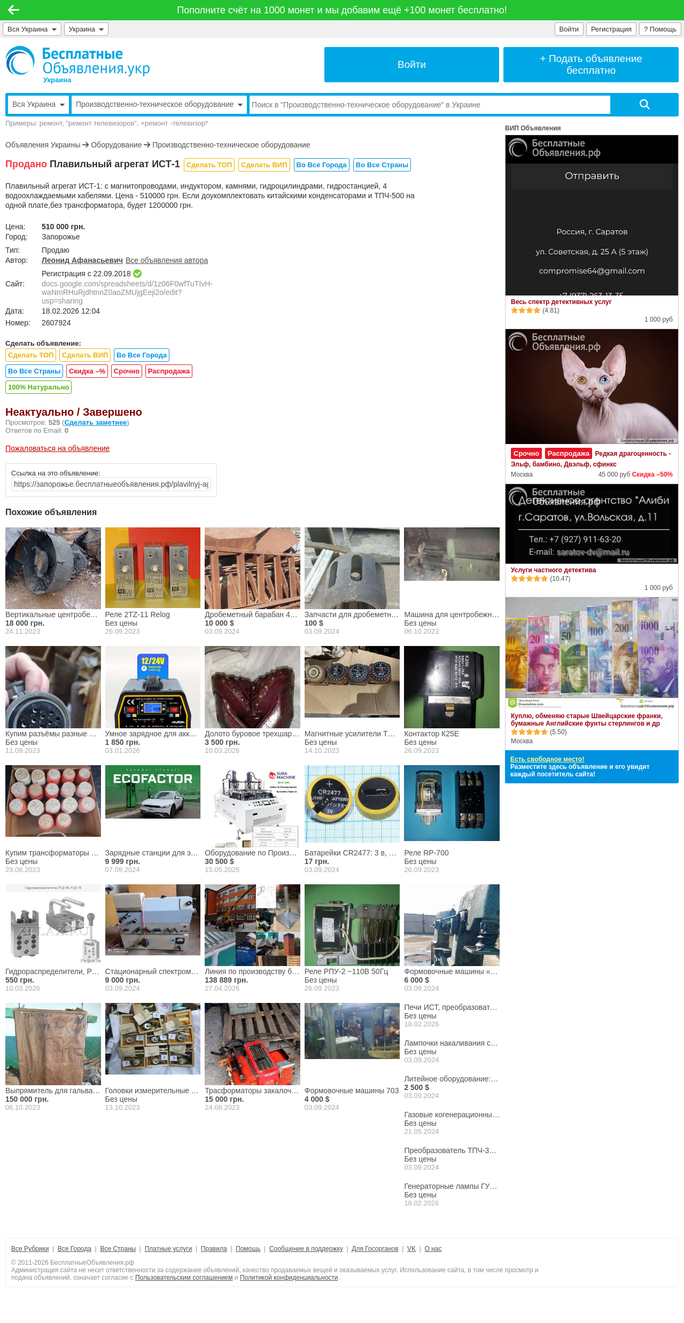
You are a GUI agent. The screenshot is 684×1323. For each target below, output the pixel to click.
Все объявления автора (167, 260)
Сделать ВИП (264, 165)
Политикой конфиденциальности (289, 1277)
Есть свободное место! (547, 759)
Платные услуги (168, 1248)
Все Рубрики (30, 1248)
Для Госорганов (375, 1248)
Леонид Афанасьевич (82, 260)
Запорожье (61, 236)
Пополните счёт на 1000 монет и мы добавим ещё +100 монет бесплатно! (342, 10)
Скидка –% (87, 371)
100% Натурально (38, 387)
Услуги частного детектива (553, 570)
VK (411, 1248)
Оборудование (116, 145)
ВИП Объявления (533, 128)
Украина (86, 29)
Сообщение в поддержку (306, 1248)
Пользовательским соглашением (184, 1277)
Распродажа (169, 371)
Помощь (248, 1248)
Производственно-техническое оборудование (231, 145)
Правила (214, 1248)
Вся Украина (32, 29)
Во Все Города (322, 165)
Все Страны (118, 1248)
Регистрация (611, 29)
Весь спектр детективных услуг (561, 302)
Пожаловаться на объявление (57, 448)
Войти (569, 29)
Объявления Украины (42, 145)
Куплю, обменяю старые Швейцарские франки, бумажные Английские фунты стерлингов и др (587, 719)
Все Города (74, 1248)
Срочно (126, 371)
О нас (433, 1248)
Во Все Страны (382, 165)
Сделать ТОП (209, 165)
